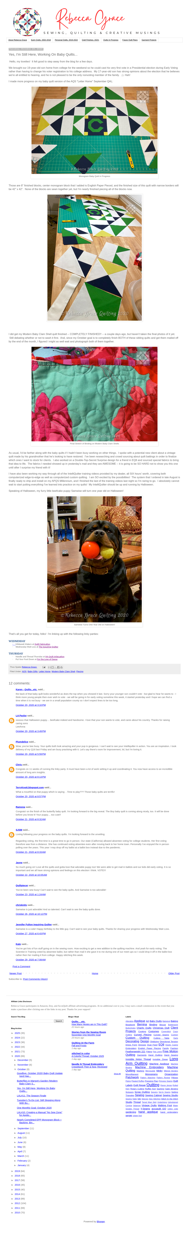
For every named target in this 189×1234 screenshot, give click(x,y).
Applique (139, 1021)
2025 (18, 1033)
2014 (18, 1194)
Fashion (174, 1048)
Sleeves (145, 1099)
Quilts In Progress (110, 40)
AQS (24, 671)
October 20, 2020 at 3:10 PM (31, 705)
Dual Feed (152, 1045)
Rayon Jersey (166, 1085)
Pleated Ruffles (138, 1081)
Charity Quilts (144, 1027)
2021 (18, 1051)
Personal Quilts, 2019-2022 (66, 40)
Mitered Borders (171, 1071)
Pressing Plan (151, 1081)
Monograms (151, 1074)
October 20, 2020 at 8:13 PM (31, 777)
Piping (128, 1081)
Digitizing (154, 1041)
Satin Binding (171, 1089)
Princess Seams (165, 1081)
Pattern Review (163, 1078)
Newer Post (15, 973)
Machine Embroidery (149, 1067)
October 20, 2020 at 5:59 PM (31, 754)
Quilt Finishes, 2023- (90, 40)
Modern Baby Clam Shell (63, 671)
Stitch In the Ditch (169, 1099)
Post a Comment (21, 966)
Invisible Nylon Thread (138, 1059)
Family (166, 1048)
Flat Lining (157, 1052)
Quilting (152, 1085)
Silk (139, 1099)
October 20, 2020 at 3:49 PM (31, 731)
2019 (18, 1171)
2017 (18, 1180)
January (22, 1165)
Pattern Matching (147, 1078)
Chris (19, 764)
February (22, 1160)
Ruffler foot (150, 1089)
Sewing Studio (170, 1095)
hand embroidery (169, 1112)
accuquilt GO (159, 1108)
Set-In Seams (164, 1092)
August (21, 1133)
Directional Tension (169, 1041)
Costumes (153, 1031)
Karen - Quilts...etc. (26, 689)
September (23, 1128)
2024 (18, 1037)
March (21, 1156)
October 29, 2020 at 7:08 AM (31, 959)
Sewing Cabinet (153, 1095)
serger (129, 1115)
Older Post (174, 973)
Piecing (79, 671)
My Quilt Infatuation (54, 656)
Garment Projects (149, 40)
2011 (18, 1208)
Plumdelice (22, 741)
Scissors (130, 1092)
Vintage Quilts (149, 1105)
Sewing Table (131, 1099)
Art (147, 1021)
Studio (129, 1102)
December (23, 1060)
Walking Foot (165, 1105)
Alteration (130, 1021)
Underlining (162, 1102)
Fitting (149, 1051)
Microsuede (150, 1071)
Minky (159, 1070)
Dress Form (131, 1045)
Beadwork (130, 1025)
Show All (117, 1074)
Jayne (19, 862)
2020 (18, 1056)
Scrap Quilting (142, 1092)
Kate (18, 944)
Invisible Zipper (160, 1059)
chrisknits (21, 905)
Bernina (142, 1024)
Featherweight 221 (135, 1051)
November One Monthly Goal (86, 1035)
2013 (18, 1198)
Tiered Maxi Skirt (149, 1102)
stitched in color (81, 1053)
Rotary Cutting (137, 1089)
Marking (140, 1071)
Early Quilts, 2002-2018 (41, 40)
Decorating (132, 1041)
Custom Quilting (137, 1037)
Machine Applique (159, 1063)
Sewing (139, 1095)
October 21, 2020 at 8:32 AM (31, 819)
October (22, 1069)
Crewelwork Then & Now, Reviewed (89, 1067)
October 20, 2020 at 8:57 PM (31, 796)
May (20, 1146)
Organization (171, 1074)
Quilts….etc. (79, 1021)
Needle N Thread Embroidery (88, 1064)
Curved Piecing (142, 1034)
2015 (18, 1189)
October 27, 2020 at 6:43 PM (31, 933)
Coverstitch (166, 1031)
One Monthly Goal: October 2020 (34, 1107)
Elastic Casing (172, 1045)
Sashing (160, 1089)
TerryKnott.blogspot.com (30, 787)
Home (95, 973)
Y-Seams (145, 1108)
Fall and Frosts (79, 1045)
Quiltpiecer (22, 885)
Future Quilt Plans (129, 40)
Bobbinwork (173, 1025)
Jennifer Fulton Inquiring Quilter (34, 924)
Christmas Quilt (161, 1027)
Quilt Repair (139, 1085)
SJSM (19, 829)
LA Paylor (21, 715)
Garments (141, 1055)
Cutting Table (161, 1038)
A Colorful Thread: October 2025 (88, 1056)
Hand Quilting (155, 1055)
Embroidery (131, 1048)
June (20, 1142)
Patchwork (132, 1077)
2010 (18, 1212)
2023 (18, 1042)
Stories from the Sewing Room (89, 1032)
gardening (131, 1112)
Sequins (154, 1092)
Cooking (142, 1031)
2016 (18, 1184)
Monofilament (132, 1074)
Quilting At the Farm (83, 1042)
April (20, 1151)
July (19, 1137)
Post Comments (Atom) (35, 979)
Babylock (166, 1021)
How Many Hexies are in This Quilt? (89, 1024)
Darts (175, 1038)
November (23, 1064)
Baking (174, 1021)
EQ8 (161, 1044)
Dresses (142, 1045)
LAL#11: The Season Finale (31, 1095)
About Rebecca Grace (17, 40)
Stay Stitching (154, 1099)
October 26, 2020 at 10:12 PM (31, 914)
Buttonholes (130, 1028)
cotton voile (173, 1109)
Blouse (162, 1025)
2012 (18, 1203)
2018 (18, 1175)
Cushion (174, 1035)
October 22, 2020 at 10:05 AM (31, 875)
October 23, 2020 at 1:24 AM (31, 894)
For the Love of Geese (47, 659)
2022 (18, 1046)
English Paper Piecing (149, 1048)
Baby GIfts (33, 671)
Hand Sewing (171, 1055)
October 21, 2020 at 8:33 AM (31, 852)
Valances (137, 1105)
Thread (137, 1102)
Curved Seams (161, 1035)
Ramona (20, 807)
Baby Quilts (156, 1021)
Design (144, 1041)
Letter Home (44, 671)
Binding (153, 1024)
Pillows (174, 1077)
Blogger (101, 1221)
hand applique (148, 1111)
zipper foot (137, 1116)
